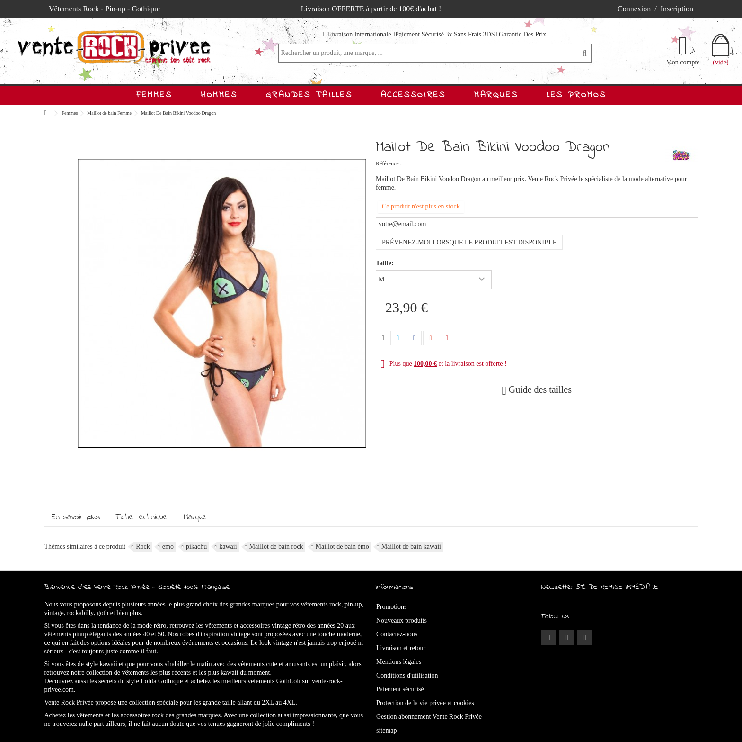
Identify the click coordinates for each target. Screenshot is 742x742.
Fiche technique (142, 517)
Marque (195, 517)
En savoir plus (76, 517)
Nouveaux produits (401, 620)
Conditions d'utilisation (407, 675)
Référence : (389, 163)
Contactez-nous (396, 634)
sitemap (386, 730)
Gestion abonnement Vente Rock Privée (429, 716)
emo (168, 546)
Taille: (385, 263)
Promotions (391, 606)
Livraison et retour (400, 648)
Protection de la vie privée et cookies (425, 702)
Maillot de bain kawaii (411, 546)
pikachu (196, 546)
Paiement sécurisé (400, 689)
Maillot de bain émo (342, 546)
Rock (143, 546)
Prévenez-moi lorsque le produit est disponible (469, 242)
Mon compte (682, 62)
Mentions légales (398, 661)
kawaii (228, 546)
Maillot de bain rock (276, 546)
